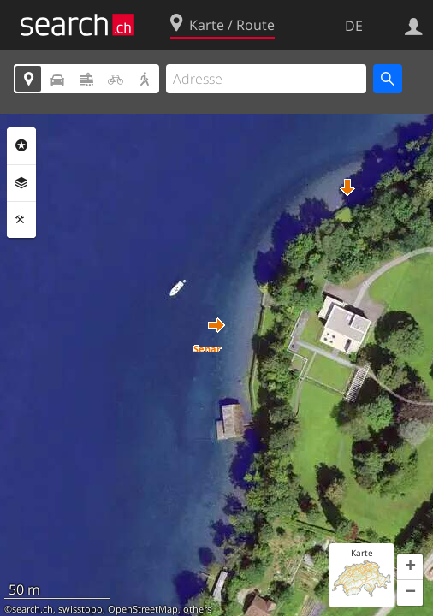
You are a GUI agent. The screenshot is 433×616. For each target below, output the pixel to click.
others (197, 609)
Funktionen (21, 220)
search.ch (32, 609)
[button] (216, 325)
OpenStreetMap (143, 609)
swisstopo (80, 609)
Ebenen (21, 183)
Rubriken (21, 145)
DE (354, 25)
